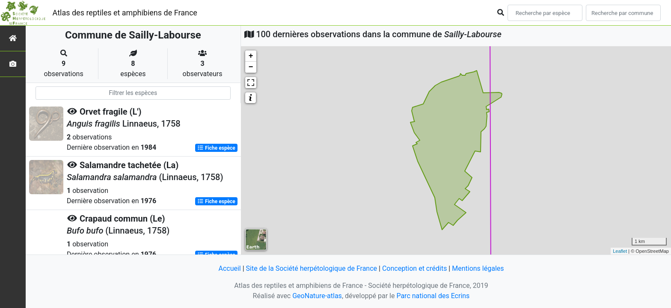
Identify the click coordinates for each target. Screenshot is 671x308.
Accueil (229, 268)
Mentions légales (478, 268)
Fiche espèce (216, 148)
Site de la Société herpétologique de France (311, 268)
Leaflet (620, 251)
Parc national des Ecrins (432, 296)
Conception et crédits (414, 268)
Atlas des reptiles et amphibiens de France (125, 12)
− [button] (251, 67)
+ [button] (251, 56)
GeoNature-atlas (317, 296)
